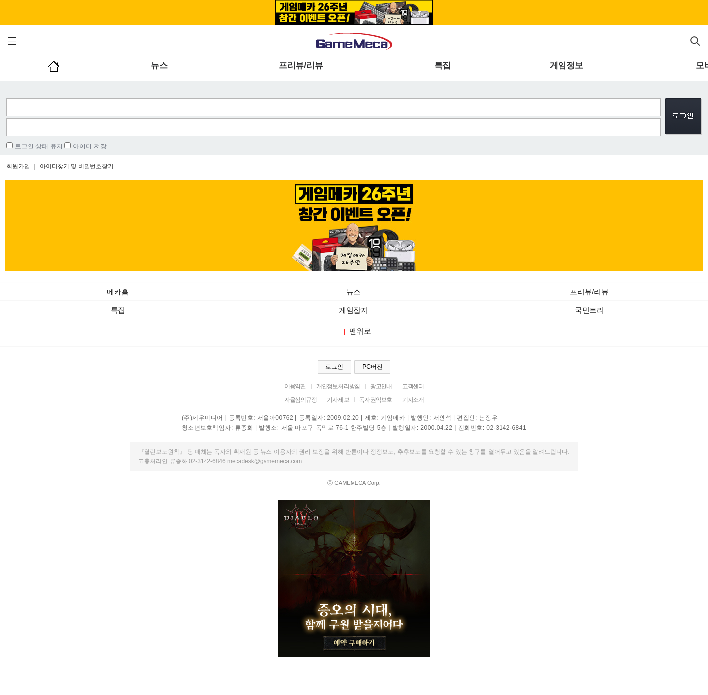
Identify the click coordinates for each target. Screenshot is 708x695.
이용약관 (295, 386)
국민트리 (589, 310)
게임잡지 (353, 310)
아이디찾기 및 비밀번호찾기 (77, 166)
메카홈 (118, 292)
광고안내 (381, 386)
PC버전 (372, 366)
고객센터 (413, 386)
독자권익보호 (375, 399)
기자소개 (413, 399)
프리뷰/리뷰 (301, 65)
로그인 (334, 366)
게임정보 (566, 65)
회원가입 (18, 166)
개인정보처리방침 (338, 386)
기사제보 (338, 399)
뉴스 (159, 65)
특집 (442, 65)
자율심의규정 (300, 399)
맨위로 (356, 331)
